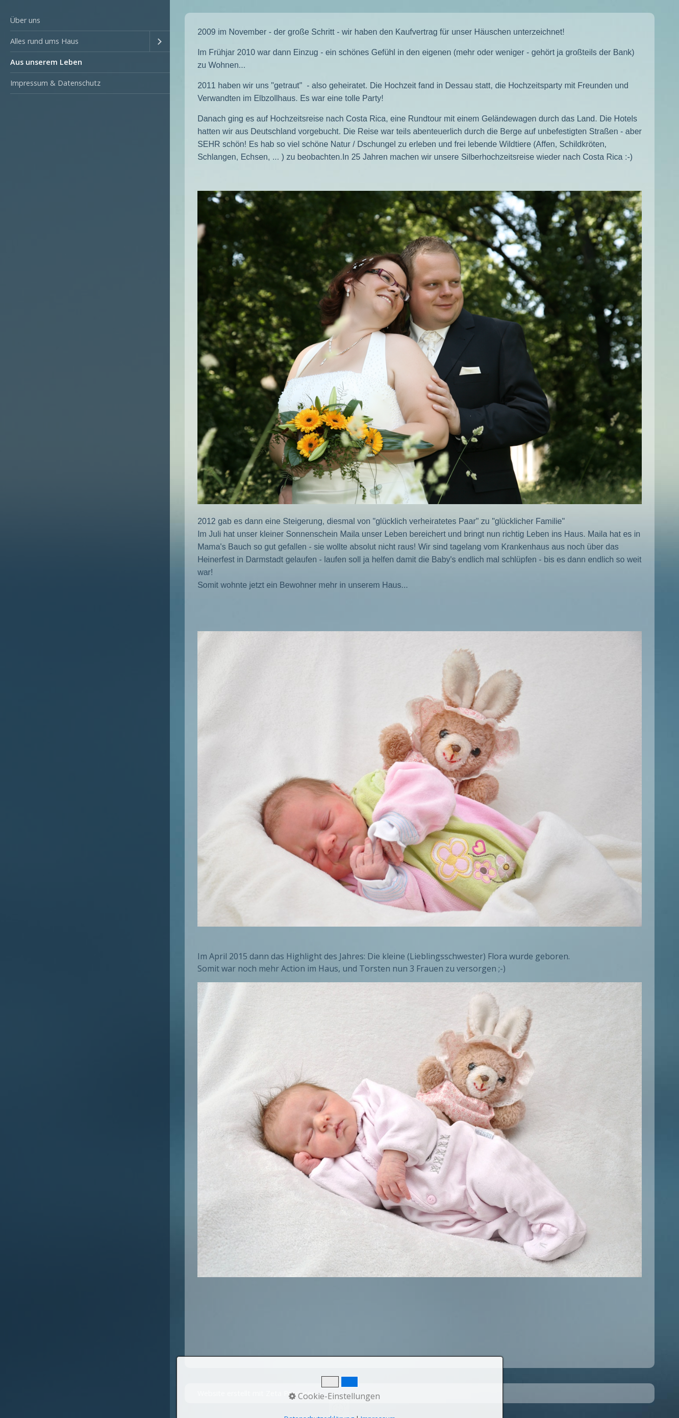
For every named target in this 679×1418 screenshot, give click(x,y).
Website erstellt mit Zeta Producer (255, 1393)
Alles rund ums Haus (44, 41)
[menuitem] (85, 20)
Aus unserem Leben (46, 62)
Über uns (25, 20)
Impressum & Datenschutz (55, 83)
